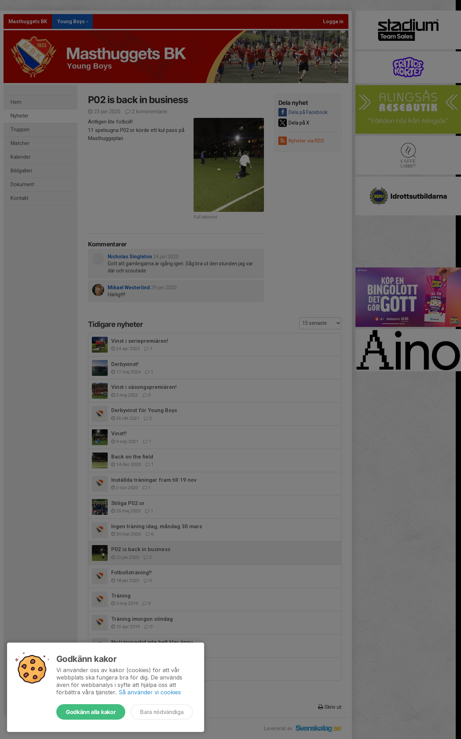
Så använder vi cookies (150, 692)
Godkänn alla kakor (91, 711)
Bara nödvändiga (161, 711)
